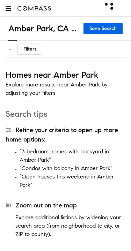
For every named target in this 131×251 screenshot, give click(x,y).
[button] (8, 8)
